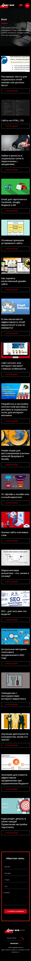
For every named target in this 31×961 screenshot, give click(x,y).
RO (22, 5)
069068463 (14, 943)
